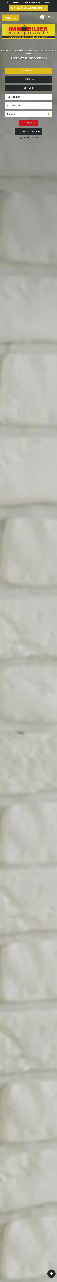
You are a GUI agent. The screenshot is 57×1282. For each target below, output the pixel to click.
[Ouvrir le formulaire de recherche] (28, 123)
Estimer (28, 87)
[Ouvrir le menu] (10, 18)
